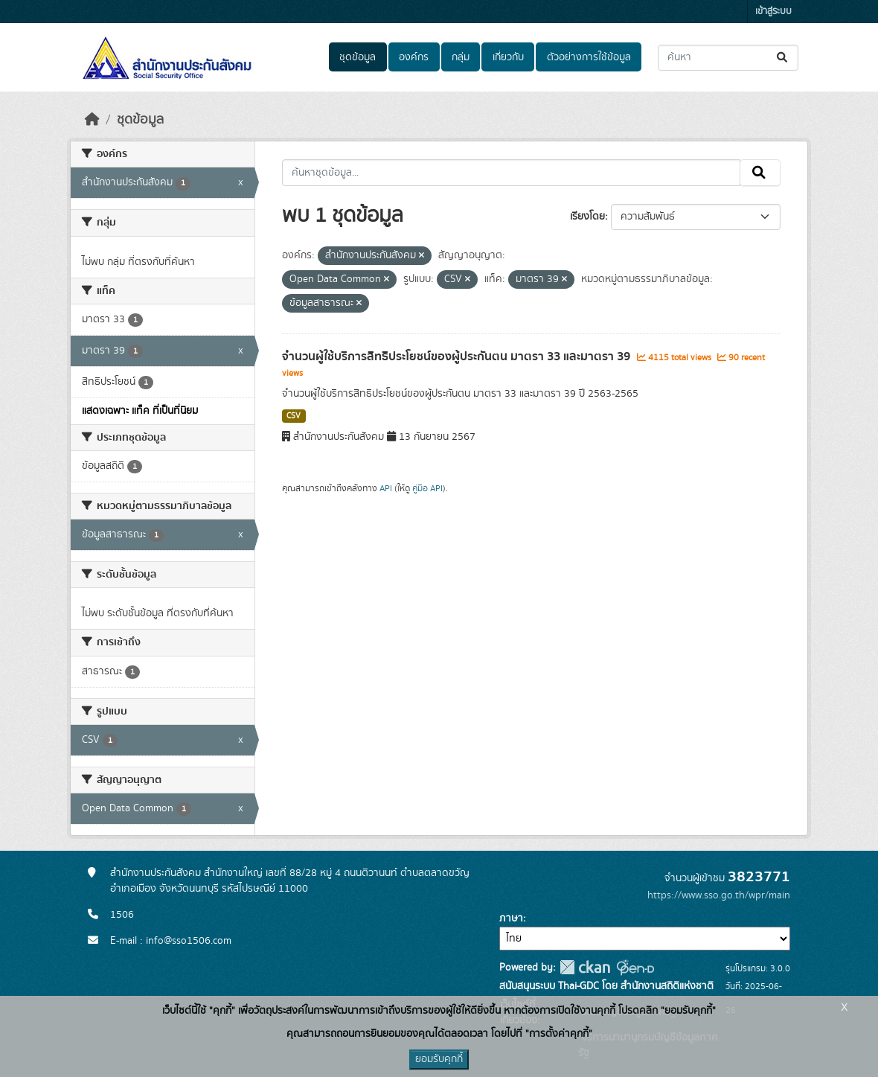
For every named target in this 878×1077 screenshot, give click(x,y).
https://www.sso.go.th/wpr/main (718, 895)
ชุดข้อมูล (357, 57)
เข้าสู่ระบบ (773, 11)
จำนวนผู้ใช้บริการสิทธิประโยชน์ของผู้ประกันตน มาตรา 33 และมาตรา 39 (457, 356)
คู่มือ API (427, 488)
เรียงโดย (587, 216)
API (385, 488)
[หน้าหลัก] (92, 120)
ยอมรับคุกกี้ (439, 1059)
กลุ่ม (461, 57)
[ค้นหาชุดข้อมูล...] (728, 58)
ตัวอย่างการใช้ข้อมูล (589, 57)
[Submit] (783, 58)
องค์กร (414, 57)
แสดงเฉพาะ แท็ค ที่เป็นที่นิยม (140, 410)
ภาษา (511, 918)
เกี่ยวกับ (508, 57)
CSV (293, 416)
